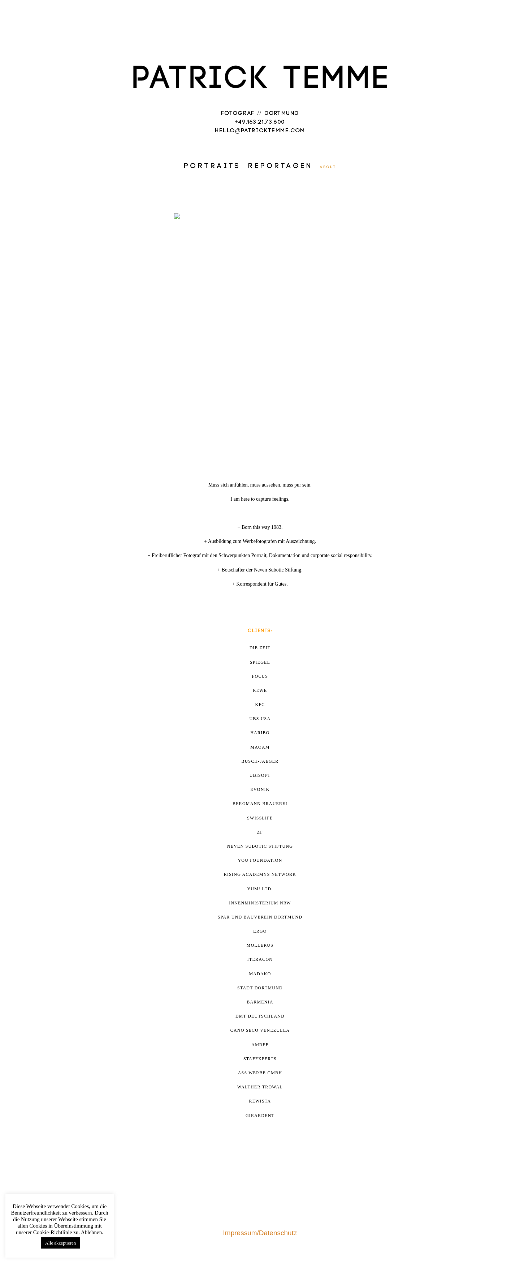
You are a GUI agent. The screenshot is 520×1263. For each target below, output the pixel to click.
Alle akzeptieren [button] (60, 1243)
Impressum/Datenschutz (260, 1233)
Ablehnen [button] (91, 1232)
